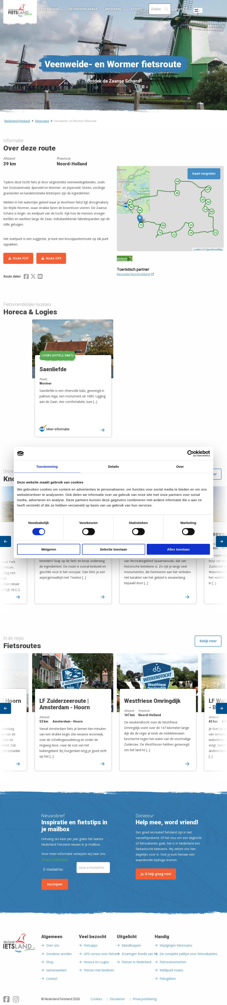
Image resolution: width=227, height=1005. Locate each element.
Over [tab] (180, 466)
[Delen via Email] (40, 277)
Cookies (96, 999)
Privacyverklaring (145, 999)
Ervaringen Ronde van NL (140, 954)
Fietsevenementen (173, 962)
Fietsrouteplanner (82, 9)
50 (163, 225)
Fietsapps (91, 945)
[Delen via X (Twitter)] (33, 277)
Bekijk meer (208, 641)
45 (177, 193)
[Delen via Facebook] (26, 277)
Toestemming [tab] (47, 466)
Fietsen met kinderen (99, 970)
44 (177, 181)
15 (190, 232)
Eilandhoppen (131, 945)
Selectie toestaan (113, 549)
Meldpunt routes (171, 970)
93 (130, 202)
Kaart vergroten (203, 173)
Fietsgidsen (168, 978)
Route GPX (53, 258)
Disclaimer (117, 999)
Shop (179, 9)
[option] (71, 382)
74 (160, 232)
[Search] (160, 9)
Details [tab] (113, 466)
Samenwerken (56, 970)
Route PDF (20, 258)
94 (139, 210)
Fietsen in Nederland (136, 962)
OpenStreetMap (214, 249)
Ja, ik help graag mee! (156, 874)
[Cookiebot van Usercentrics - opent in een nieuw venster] (190, 453)
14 (205, 209)
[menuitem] (20, 10)
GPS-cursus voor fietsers (101, 954)
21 (215, 232)
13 (191, 225)
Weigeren (48, 549)
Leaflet (197, 249)
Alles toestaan (178, 549)
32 (208, 201)
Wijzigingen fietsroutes (176, 945)
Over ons (52, 945)
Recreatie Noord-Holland (135, 274)
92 (131, 207)
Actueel (137, 9)
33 (202, 199)
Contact (51, 978)
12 (174, 234)
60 (211, 211)
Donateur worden (59, 954)
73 (141, 225)
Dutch (198, 11)
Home (20, 10)
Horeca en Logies (96, 962)
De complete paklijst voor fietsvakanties (188, 954)
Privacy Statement (54, 859)
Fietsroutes (50, 9)
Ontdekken (113, 9)
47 (207, 189)
